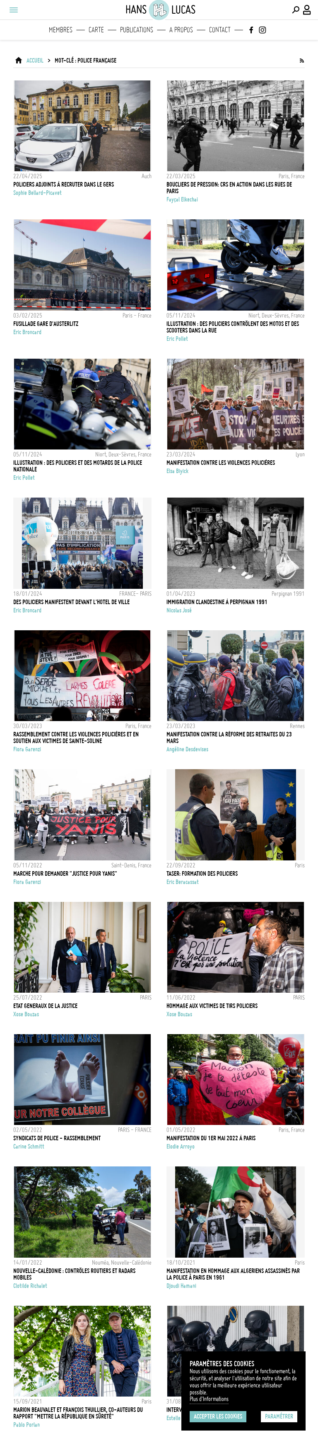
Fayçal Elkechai (182, 199)
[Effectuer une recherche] (295, 10)
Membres (60, 30)
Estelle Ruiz (178, 1418)
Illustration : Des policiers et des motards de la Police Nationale (77, 466)
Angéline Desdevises (187, 749)
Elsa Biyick (177, 471)
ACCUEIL (34, 60)
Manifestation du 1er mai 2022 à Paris (210, 1138)
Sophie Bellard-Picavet (37, 193)
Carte (96, 30)
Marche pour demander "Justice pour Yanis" (65, 873)
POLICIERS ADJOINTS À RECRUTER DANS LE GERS (63, 184)
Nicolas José (179, 610)
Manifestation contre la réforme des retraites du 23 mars (229, 737)
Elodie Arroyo (180, 1146)
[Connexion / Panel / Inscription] (307, 10)
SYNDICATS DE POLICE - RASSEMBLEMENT (57, 1138)
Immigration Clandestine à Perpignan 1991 (216, 602)
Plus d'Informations (209, 1399)
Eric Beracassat (182, 882)
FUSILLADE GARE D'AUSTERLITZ (45, 324)
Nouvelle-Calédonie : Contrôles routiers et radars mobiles (74, 1274)
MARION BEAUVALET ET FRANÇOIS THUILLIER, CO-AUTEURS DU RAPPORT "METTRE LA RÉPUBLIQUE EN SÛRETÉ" (78, 1413)
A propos (181, 30)
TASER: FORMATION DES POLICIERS (202, 873)
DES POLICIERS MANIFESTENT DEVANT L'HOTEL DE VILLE (71, 602)
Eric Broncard (27, 332)
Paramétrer (279, 1416)
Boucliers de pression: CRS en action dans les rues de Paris (229, 187)
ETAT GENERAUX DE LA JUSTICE (45, 1006)
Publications (136, 30)
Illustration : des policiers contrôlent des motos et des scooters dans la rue (232, 327)
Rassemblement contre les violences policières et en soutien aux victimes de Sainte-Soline (76, 737)
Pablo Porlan (26, 1424)
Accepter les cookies (218, 1416)
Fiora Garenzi (27, 749)
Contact (220, 30)
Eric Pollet (177, 339)
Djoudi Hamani (181, 1286)
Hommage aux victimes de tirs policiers (212, 1006)
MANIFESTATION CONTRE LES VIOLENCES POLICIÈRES (220, 462)
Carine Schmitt (28, 1146)
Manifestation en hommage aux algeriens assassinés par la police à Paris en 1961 (233, 1274)
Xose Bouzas (26, 1014)
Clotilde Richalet (30, 1286)
